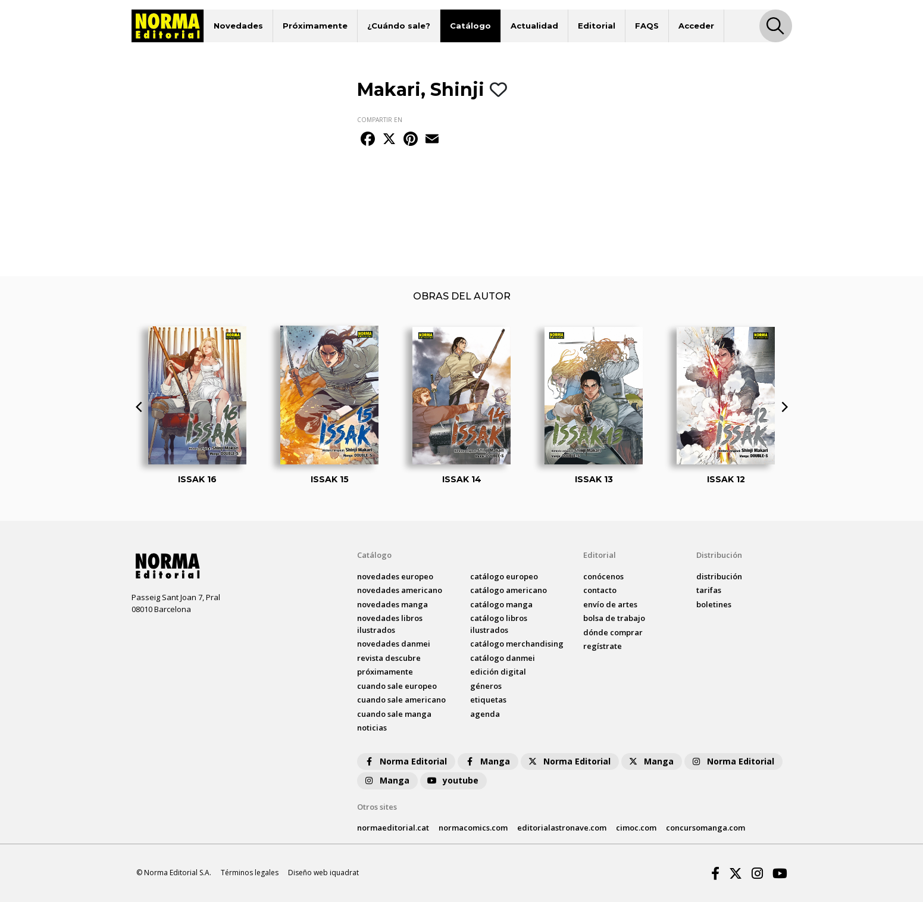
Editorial (596, 25)
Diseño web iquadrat (323, 872)
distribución (719, 576)
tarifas (708, 590)
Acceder (696, 25)
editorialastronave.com (561, 827)
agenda (485, 714)
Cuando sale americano (401, 699)
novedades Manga (392, 604)
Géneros (486, 686)
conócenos (603, 576)
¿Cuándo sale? (398, 25)
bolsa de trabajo (614, 618)
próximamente (385, 671)
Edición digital (498, 671)
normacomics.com (473, 827)
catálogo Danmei (502, 658)
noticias (372, 727)
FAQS (647, 25)
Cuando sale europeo (397, 686)
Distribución (719, 555)
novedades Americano (399, 590)
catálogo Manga (501, 604)
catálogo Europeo (504, 576)
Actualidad (534, 25)
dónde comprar (613, 632)
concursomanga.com (705, 827)
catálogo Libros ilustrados (498, 624)
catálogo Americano (508, 590)
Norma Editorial (405, 761)
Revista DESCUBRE (389, 658)
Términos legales (250, 872)
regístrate (602, 646)
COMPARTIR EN (379, 120)
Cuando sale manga (394, 714)
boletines (713, 604)
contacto (600, 590)
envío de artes (610, 604)
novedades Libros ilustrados (390, 624)
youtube (452, 780)
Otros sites (377, 806)
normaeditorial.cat (393, 827)
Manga (487, 761)
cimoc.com (636, 827)
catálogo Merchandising (517, 643)
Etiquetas (488, 699)
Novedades (238, 25)
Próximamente (315, 25)
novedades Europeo (395, 576)
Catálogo (470, 25)
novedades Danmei (393, 643)
